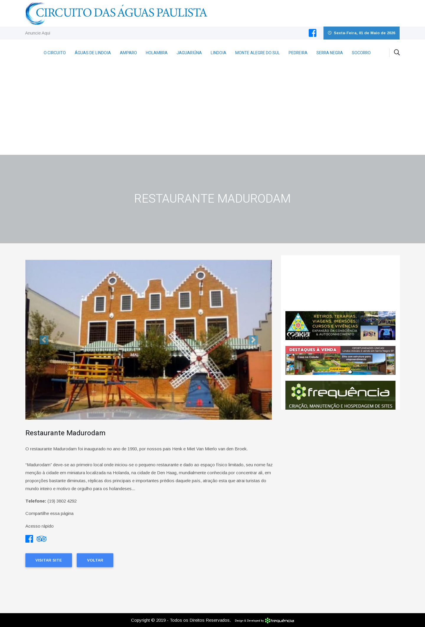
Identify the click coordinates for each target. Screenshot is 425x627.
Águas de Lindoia (93, 53)
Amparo (128, 53)
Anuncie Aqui (37, 32)
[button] (43, 340)
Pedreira (298, 53)
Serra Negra (329, 53)
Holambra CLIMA (340, 283)
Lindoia (218, 53)
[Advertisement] (212, 110)
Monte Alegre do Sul (257, 53)
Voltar (95, 560)
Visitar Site (48, 560)
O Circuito (55, 53)
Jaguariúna (189, 53)
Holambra (157, 53)
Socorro (361, 53)
